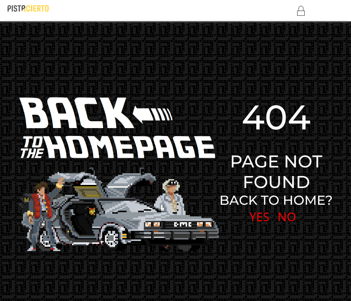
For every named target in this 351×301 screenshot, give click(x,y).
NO (287, 217)
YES (259, 217)
